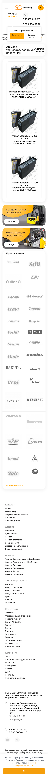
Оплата (8, 628)
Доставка (9, 631)
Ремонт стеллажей (14, 540)
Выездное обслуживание (17, 546)
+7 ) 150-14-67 (17, 716)
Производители (12, 520)
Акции (8, 508)
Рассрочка (10, 603)
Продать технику (13, 619)
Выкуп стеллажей (13, 587)
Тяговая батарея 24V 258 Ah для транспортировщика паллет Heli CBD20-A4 (24, 140)
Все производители (14, 485)
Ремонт (8, 537)
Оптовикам (10, 613)
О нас (7, 656)
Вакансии (9, 662)
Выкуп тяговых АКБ (14, 593)
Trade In (9, 584)
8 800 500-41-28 (32, 24)
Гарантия (9, 625)
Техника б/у (10, 511)
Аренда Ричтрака (13, 565)
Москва (12, 16)
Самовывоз (10, 634)
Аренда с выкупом (14, 574)
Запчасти (9, 530)
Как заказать (11, 643)
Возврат (9, 637)
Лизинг (8, 600)
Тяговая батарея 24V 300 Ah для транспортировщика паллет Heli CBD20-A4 (24, 186)
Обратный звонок (14, 640)
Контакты (9, 675)
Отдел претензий (13, 549)
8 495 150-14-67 (31, 19)
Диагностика (11, 533)
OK (24, 771)
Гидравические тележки (16, 514)
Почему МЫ (11, 666)
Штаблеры (10, 517)
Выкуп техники (12, 590)
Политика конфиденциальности (20, 659)
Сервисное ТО (12, 543)
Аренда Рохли (12, 571)
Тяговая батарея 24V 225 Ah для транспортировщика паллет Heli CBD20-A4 (24, 94)
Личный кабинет (13, 646)
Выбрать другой (31, 36)
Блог (7, 672)
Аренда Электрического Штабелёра (22, 559)
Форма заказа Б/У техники (18, 616)
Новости (9, 669)
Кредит (8, 596)
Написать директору (15, 678)
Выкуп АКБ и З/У (13, 622)
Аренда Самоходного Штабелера (21, 562)
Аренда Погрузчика (14, 568)
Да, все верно (17, 35)
